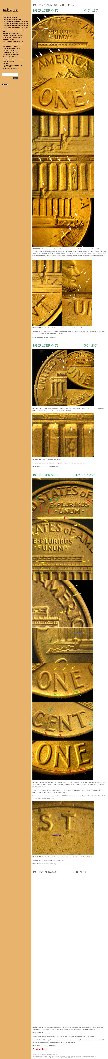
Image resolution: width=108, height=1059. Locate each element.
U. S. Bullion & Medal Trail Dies (13, 44)
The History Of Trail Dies (11, 54)
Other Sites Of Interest (10, 68)
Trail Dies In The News (10, 17)
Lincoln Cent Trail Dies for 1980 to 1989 (15, 21)
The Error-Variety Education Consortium (12, 66)
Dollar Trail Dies (8, 39)
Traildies (14, 7)
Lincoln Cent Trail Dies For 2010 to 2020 (15, 27)
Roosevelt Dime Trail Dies (11, 33)
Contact (5, 63)
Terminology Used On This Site (12, 19)
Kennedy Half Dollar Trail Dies (13, 37)
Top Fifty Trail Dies (9, 50)
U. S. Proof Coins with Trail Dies (13, 41)
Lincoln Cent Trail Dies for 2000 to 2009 (15, 25)
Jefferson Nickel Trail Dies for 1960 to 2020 (15, 30)
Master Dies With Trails (10, 46)
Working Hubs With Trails (11, 48)
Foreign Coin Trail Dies (10, 52)
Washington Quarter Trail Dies (13, 35)
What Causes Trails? (9, 56)
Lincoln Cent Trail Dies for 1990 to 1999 (15, 23)
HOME (4, 15)
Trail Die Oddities (8, 61)
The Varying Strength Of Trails (13, 59)
